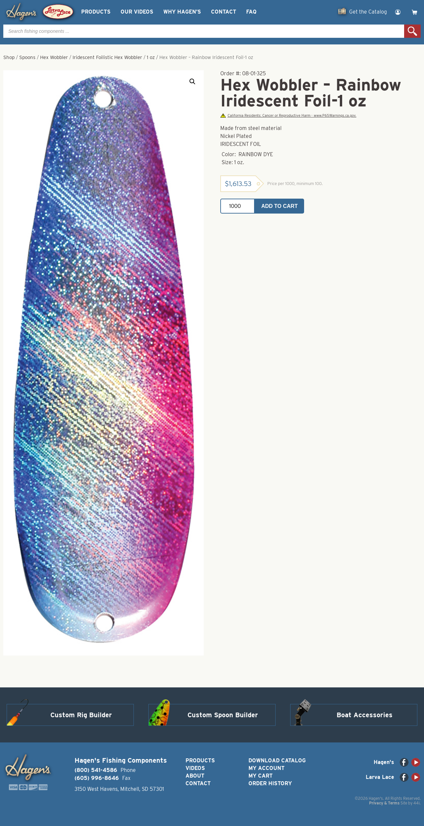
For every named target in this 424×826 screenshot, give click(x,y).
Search (412, 31)
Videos (195, 768)
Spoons (27, 57)
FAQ (251, 12)
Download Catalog (277, 760)
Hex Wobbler (54, 57)
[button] (192, 82)
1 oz (151, 57)
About (195, 776)
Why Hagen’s (182, 12)
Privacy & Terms (384, 802)
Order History (270, 783)
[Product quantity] (237, 206)
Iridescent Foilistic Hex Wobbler (107, 57)
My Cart (260, 776)
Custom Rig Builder (81, 715)
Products (96, 12)
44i (416, 802)
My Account (266, 768)
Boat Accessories (365, 715)
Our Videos (137, 12)
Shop (9, 57)
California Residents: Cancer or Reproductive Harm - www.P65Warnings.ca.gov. (288, 115)
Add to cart (279, 206)
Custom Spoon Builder (222, 715)
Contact (223, 12)
